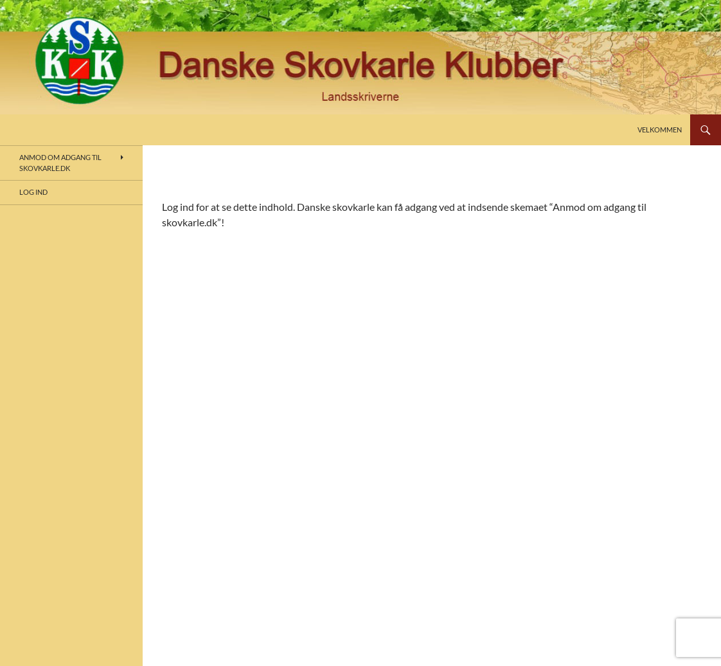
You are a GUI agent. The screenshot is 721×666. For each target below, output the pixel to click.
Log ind (33, 192)
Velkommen (659, 129)
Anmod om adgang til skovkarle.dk (60, 162)
